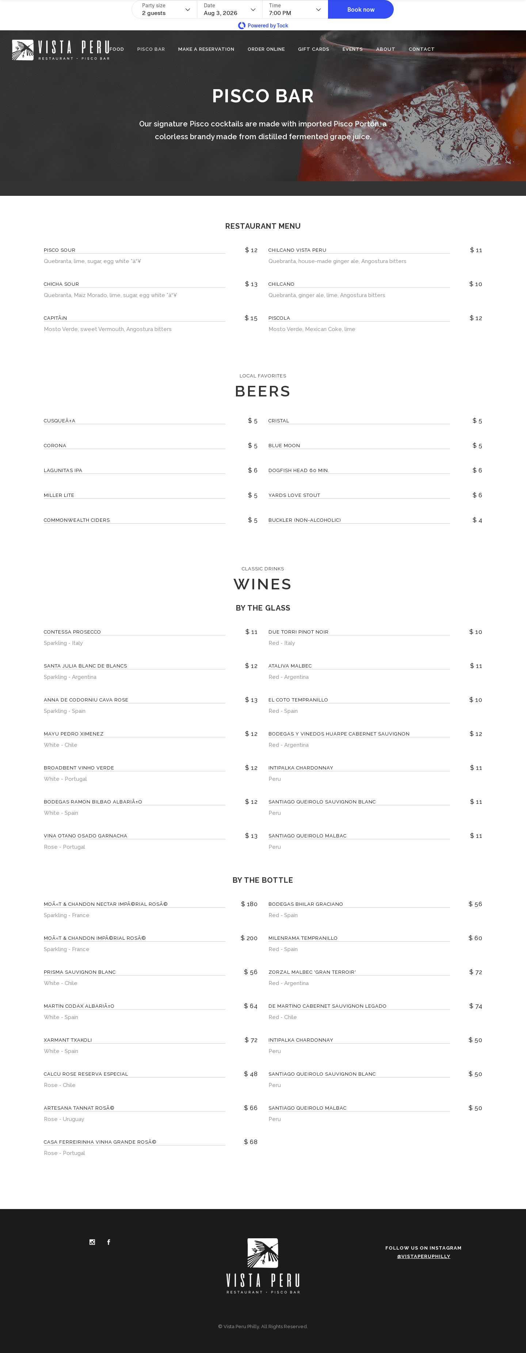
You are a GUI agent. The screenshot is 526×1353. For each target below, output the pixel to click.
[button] (361, 9)
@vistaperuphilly (423, 1256)
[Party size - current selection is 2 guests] (166, 9)
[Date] (229, 9)
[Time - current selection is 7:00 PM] (295, 9)
